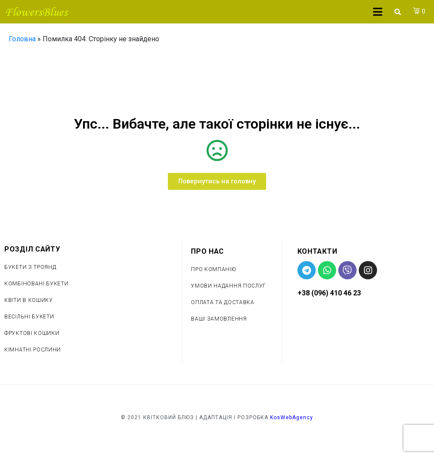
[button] (217, 181)
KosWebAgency (291, 417)
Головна (22, 39)
